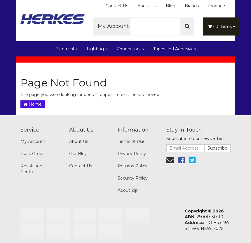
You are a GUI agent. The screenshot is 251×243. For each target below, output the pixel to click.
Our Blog (78, 153)
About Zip (128, 190)
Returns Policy (132, 165)
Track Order (32, 153)
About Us (146, 5)
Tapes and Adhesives (174, 49)
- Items (221, 26)
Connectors (130, 49)
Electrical (66, 49)
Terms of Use (131, 141)
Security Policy (133, 178)
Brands (192, 5)
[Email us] (170, 160)
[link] (181, 160)
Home (33, 104)
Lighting (97, 49)
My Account (115, 26)
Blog (170, 5)
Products (217, 5)
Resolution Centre (31, 168)
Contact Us (116, 5)
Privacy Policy (132, 153)
